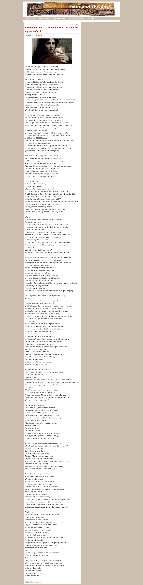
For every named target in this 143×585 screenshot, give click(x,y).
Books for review (59, 18)
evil (33, 582)
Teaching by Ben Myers (76, 18)
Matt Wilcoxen (30, 18)
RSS (89, 18)
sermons (38, 582)
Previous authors (44, 18)
